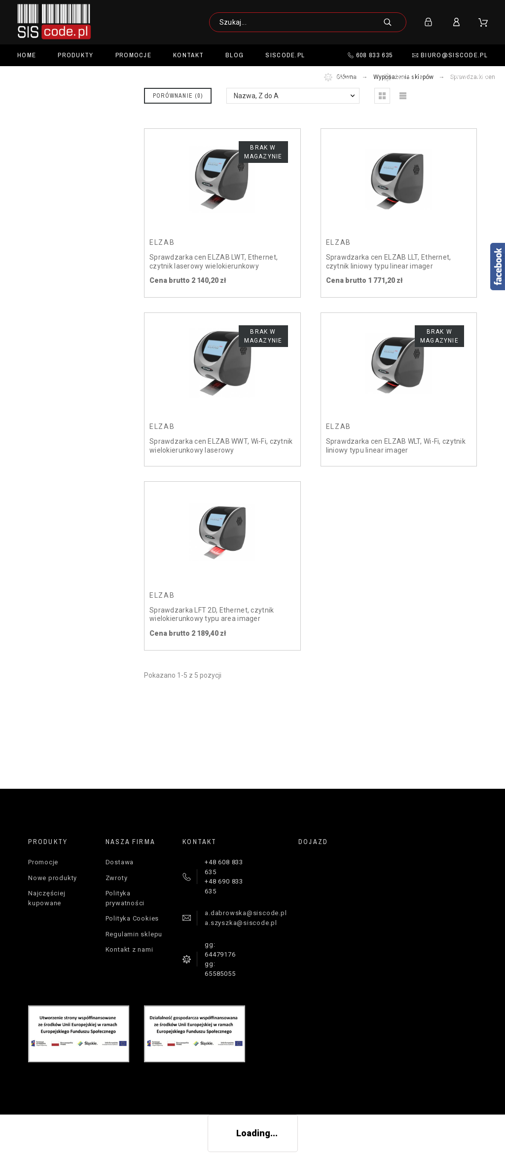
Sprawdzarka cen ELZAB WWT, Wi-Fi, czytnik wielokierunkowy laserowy (220, 445)
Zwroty (117, 878)
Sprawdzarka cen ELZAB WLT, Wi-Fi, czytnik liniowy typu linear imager (396, 445)
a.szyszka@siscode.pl (241, 922)
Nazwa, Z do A (256, 96)
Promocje (43, 862)
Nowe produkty (52, 878)
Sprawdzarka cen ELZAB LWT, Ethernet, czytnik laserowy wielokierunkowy (213, 261)
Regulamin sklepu (134, 934)
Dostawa (120, 862)
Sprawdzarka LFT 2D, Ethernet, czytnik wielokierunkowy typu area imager (211, 614)
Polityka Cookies (132, 918)
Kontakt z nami (129, 949)
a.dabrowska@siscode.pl (246, 913)
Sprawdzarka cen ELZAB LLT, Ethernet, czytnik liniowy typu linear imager (388, 261)
